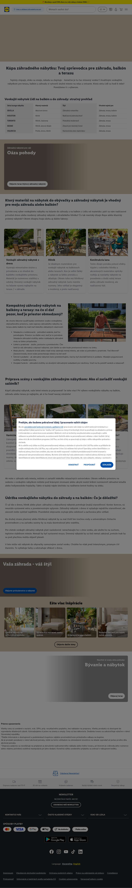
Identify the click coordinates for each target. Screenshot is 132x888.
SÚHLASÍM (106, 465)
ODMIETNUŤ (73, 465)
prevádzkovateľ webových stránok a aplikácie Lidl (43, 427)
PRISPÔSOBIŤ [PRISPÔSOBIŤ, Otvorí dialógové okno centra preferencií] (89, 465)
